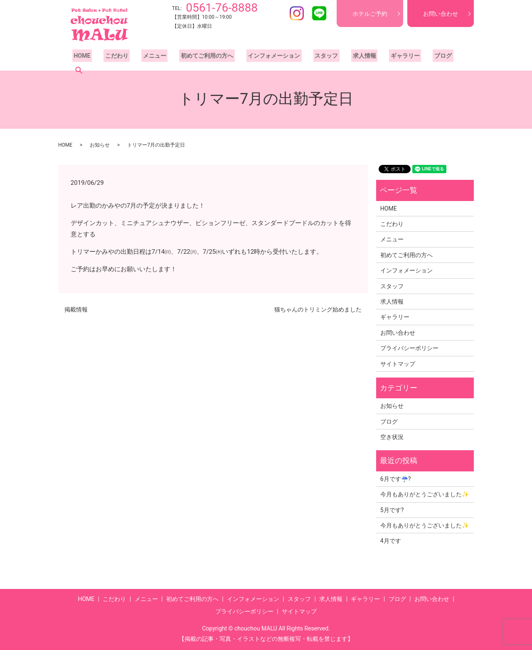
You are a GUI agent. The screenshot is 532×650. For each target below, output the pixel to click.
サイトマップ (397, 364)
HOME (80, 57)
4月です (390, 540)
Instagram (297, 13)
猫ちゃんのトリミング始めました (318, 309)
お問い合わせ (440, 13)
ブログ (417, 57)
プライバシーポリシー (409, 348)
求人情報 (345, 57)
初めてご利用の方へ (196, 57)
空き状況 (392, 437)
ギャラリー (382, 57)
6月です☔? (395, 479)
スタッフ (310, 57)
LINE (319, 13)
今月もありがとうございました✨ (424, 494)
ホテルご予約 (369, 13)
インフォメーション (260, 57)
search (444, 58)
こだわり (112, 57)
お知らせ (100, 145)
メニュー (147, 57)
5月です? (392, 510)
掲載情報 (76, 309)
